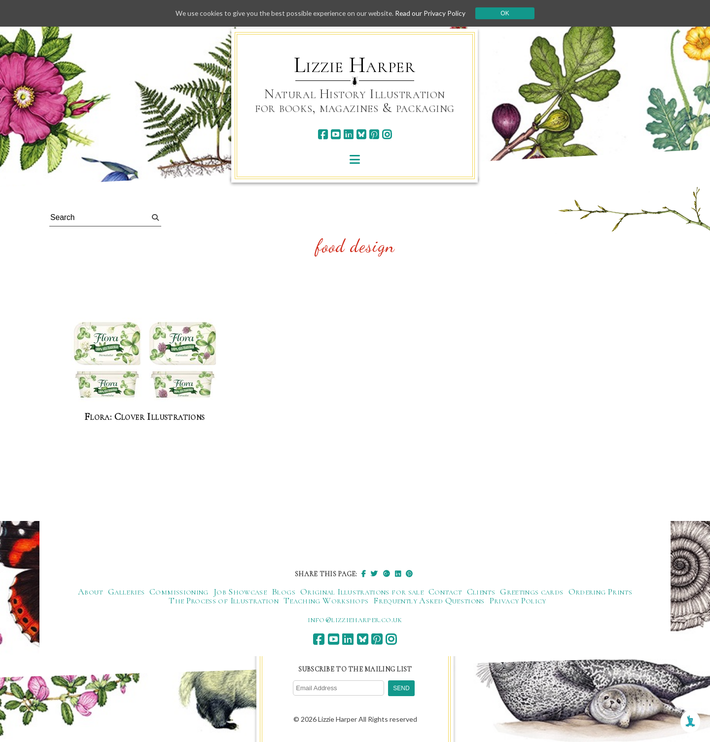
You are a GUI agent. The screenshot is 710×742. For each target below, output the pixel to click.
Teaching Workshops (326, 600)
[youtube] (335, 134)
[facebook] (322, 134)
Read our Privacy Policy (433, 13)
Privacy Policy (518, 600)
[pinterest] (374, 134)
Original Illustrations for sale (362, 592)
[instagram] (386, 134)
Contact (445, 592)
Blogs (283, 592)
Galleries (126, 592)
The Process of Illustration (224, 600)
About (90, 592)
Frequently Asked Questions (428, 600)
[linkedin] (348, 134)
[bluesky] (361, 134)
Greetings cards (531, 592)
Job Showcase (240, 592)
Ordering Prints (600, 592)
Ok (508, 13)
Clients (481, 592)
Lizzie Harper (355, 65)
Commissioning (179, 592)
